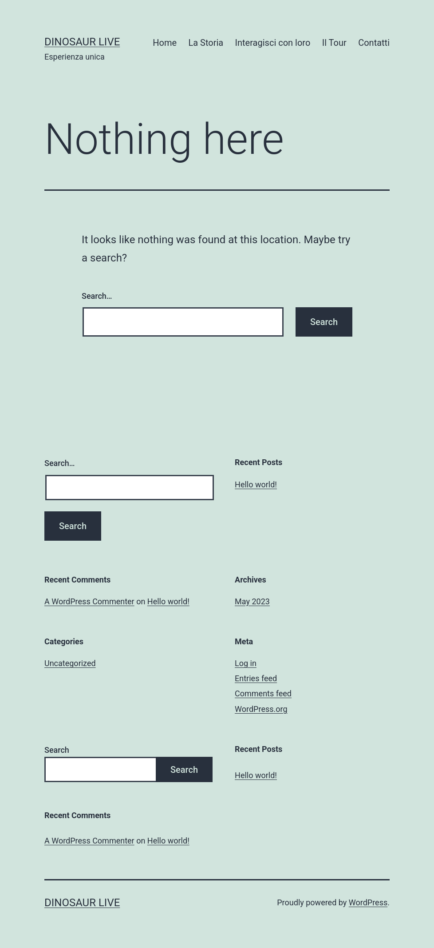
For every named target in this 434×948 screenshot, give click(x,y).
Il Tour (334, 42)
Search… (97, 296)
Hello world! (256, 484)
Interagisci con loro (273, 42)
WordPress (368, 902)
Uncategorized (70, 663)
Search (56, 750)
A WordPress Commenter (89, 601)
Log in (245, 663)
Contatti (374, 42)
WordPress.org (261, 709)
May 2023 (252, 601)
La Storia (205, 42)
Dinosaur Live (82, 42)
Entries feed (256, 678)
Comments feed (263, 693)
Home (165, 42)
